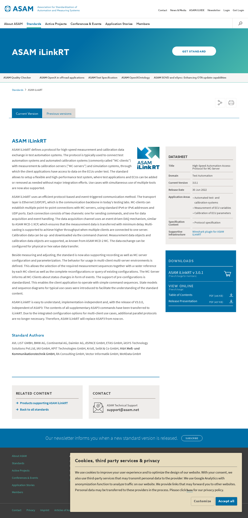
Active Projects (55, 23)
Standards (34, 23)
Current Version (27, 113)
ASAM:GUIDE (197, 10)
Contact (162, 10)
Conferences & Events (86, 23)
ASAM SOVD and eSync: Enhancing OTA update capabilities (190, 77)
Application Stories (118, 23)
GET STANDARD (194, 51)
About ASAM (13, 23)
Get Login (238, 10)
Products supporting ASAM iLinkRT (44, 403)
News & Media (178, 10)
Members (143, 23)
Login (227, 10)
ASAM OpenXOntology (135, 77)
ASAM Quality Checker (17, 77)
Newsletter (214, 10)
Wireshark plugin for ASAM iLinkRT (208, 233)
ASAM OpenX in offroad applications (62, 77)
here (190, 490)
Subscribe (192, 438)
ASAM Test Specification (102, 77)
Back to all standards (34, 409)
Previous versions (59, 113)
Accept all (226, 501)
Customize (202, 501)
